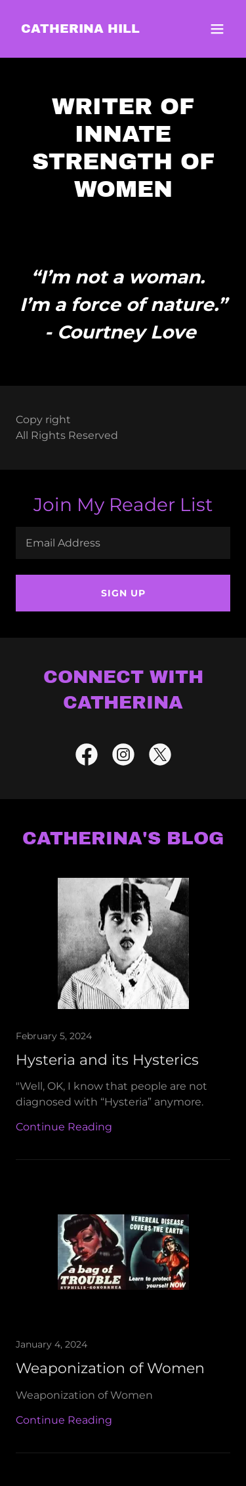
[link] (80, 29)
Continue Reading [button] (64, 1127)
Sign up (123, 593)
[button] (217, 29)
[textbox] (123, 543)
